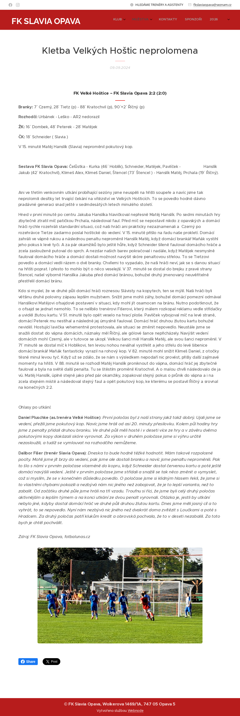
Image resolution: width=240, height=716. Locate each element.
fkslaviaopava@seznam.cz (212, 4)
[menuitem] (190, 20)
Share (28, 662)
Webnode (136, 710)
